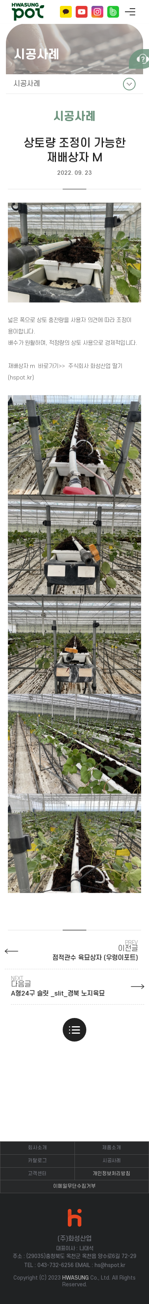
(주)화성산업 (28, 12)
